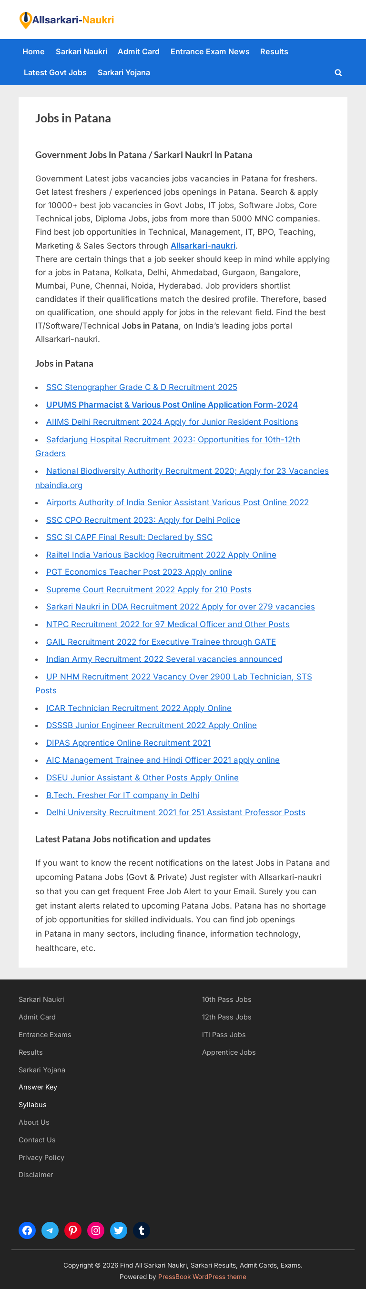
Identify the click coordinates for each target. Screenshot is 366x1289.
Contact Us (37, 1140)
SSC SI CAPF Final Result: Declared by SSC (129, 537)
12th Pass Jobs (227, 1017)
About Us (34, 1122)
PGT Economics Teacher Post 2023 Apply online (139, 572)
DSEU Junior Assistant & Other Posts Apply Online (142, 777)
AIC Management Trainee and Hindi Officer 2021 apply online (163, 760)
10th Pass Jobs (227, 999)
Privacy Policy (41, 1157)
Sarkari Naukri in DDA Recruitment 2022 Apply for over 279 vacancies (180, 606)
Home (33, 51)
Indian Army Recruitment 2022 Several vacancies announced (164, 659)
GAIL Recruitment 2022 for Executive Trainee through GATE (161, 642)
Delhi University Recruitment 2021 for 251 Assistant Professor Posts (175, 812)
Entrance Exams (45, 1034)
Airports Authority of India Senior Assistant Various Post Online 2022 (177, 502)
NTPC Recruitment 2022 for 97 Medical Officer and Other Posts (168, 624)
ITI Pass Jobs (224, 1034)
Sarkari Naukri (81, 51)
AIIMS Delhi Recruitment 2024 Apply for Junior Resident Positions (172, 422)
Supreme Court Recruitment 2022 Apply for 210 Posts (149, 589)
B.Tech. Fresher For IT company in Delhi (122, 795)
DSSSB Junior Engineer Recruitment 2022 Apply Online (151, 725)
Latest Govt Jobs (55, 72)
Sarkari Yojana (124, 72)
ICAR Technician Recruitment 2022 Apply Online (139, 708)
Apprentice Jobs (229, 1052)
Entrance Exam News (210, 51)
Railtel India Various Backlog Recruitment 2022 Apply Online (161, 555)
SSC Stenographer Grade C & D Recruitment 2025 (141, 387)
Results (274, 51)
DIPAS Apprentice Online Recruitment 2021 (128, 743)
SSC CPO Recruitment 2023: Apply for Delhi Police (143, 520)
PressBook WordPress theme (202, 1276)
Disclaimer (36, 1174)
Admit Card (139, 51)
